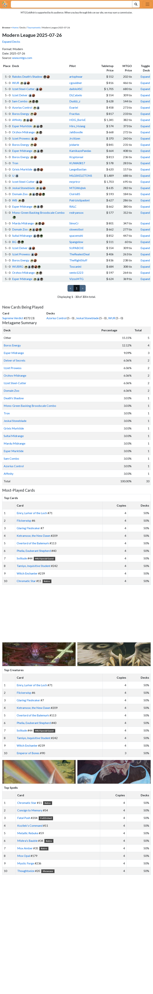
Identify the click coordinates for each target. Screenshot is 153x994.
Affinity (17, 119)
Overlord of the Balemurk (33, 543)
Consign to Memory (29, 810)
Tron (15, 163)
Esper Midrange (22, 150)
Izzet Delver (20, 95)
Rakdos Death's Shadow (27, 76)
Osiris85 (74, 194)
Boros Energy (20, 113)
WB (14, 200)
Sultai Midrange (22, 235)
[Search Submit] (136, 4)
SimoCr (74, 223)
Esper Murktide (22, 126)
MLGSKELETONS (80, 175)
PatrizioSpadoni (79, 200)
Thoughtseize (25, 871)
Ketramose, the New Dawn (33, 535)
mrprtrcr (74, 181)
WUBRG (17, 266)
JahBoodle (76, 132)
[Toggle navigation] (147, 4)
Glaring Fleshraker (28, 528)
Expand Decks (11, 41)
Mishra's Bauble (27, 840)
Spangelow (76, 242)
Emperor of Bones (28, 753)
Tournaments (34, 27)
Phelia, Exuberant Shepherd (34, 550)
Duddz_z (74, 101)
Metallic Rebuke (27, 833)
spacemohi (76, 235)
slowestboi (76, 229)
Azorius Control (22, 107)
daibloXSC (76, 89)
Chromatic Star (26, 581)
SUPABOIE (76, 248)
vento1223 (76, 272)
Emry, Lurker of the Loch (32, 513)
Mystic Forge (25, 863)
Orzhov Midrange (23, 132)
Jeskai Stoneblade (23, 188)
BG (14, 242)
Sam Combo (20, 101)
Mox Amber (25, 848)
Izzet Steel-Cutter (23, 89)
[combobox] (69, 4)
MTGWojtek (77, 188)
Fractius (74, 113)
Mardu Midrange (23, 223)
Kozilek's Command (30, 825)
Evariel (73, 107)
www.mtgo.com (22, 57)
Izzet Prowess (21, 138)
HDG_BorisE (77, 119)
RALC (72, 206)
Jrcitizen (74, 138)
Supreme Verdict (12, 318)
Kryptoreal (76, 157)
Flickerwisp (24, 520)
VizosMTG (76, 279)
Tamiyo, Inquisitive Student (33, 566)
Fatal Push (23, 817)
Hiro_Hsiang (77, 126)
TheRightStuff (78, 260)
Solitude (22, 558)
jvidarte (74, 144)
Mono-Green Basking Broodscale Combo (38, 212)
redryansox (76, 212)
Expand (145, 76)
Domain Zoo (20, 194)
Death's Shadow (14, 398)
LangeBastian (77, 169)
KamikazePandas (80, 150)
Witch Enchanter (27, 573)
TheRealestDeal (79, 254)
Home (15, 27)
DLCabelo (75, 95)
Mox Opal (23, 855)
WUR (15, 82)
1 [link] (76, 288)
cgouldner (75, 82)
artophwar (76, 76)
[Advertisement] (80, 613)
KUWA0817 (77, 163)
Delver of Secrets (14, 360)
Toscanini (75, 266)
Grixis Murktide (22, 169)
